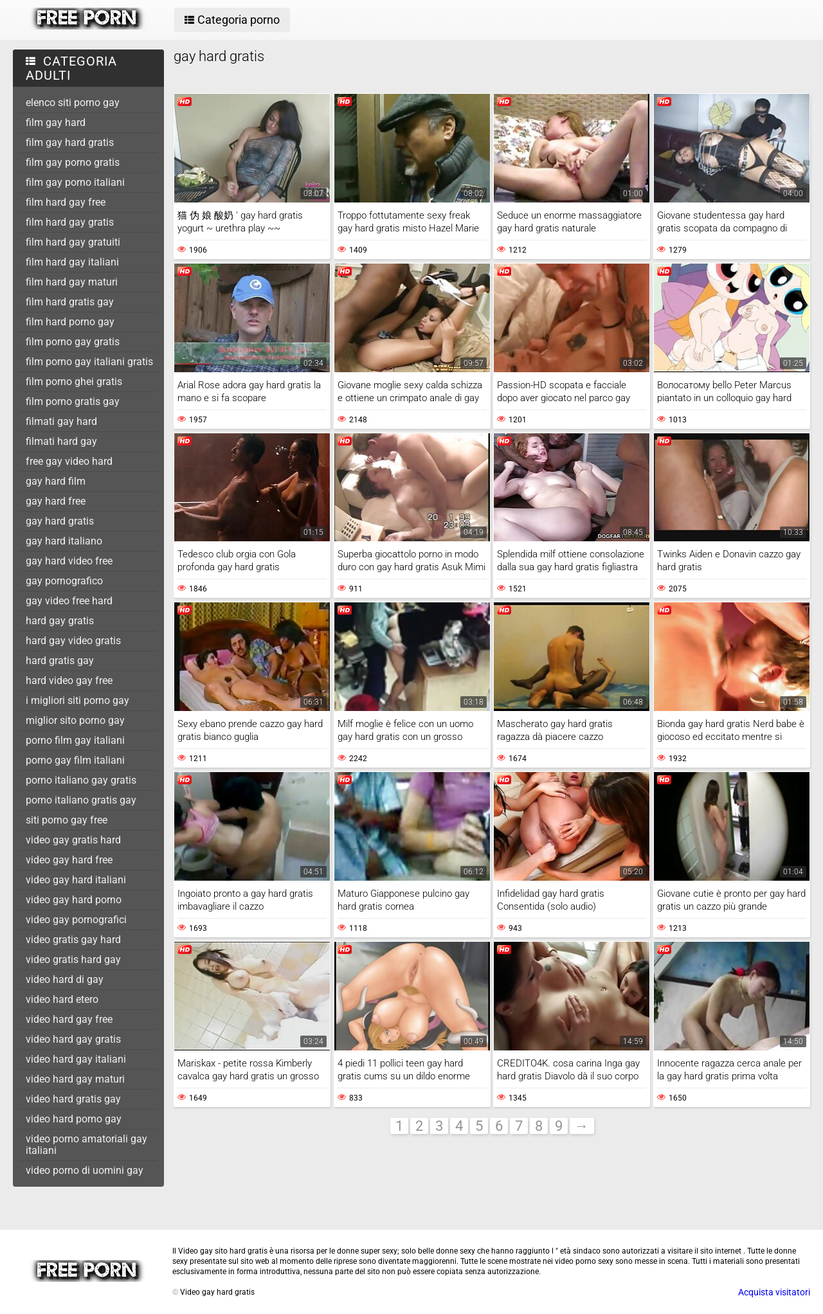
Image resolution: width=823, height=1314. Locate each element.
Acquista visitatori (774, 1292)
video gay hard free (69, 860)
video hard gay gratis (73, 1039)
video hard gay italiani (76, 1059)
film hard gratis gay (70, 302)
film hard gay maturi (72, 282)
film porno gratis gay (73, 401)
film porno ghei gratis (74, 381)
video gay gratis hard (73, 840)
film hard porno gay (70, 322)
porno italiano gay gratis (81, 780)
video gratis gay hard (73, 939)
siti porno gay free (66, 820)
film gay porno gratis (73, 162)
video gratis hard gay (73, 959)
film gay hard (56, 122)
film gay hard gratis (70, 142)
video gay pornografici (76, 920)
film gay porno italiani (75, 182)
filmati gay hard (61, 421)
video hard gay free (69, 1019)
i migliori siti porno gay (77, 700)
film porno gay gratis (73, 342)
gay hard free (56, 501)
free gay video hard (69, 461)
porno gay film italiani (75, 760)
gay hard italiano (64, 541)
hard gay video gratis (73, 640)
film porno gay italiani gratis (89, 362)
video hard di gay (65, 979)
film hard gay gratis (70, 222)
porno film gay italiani (75, 740)
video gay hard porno (74, 900)
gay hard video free (69, 561)
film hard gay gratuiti (73, 242)
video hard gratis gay (73, 1099)
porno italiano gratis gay (81, 800)
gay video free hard (69, 601)
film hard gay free (65, 202)
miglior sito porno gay (75, 720)
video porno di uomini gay (84, 1170)
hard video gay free (69, 680)
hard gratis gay (60, 660)
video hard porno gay (74, 1119)
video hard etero (62, 999)
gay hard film (56, 481)
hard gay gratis (60, 621)
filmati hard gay (61, 441)
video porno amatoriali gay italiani (86, 1144)
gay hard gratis (60, 521)
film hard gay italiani (72, 262)
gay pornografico (64, 581)
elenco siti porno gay (73, 102)
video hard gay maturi (75, 1079)
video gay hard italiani (76, 880)
